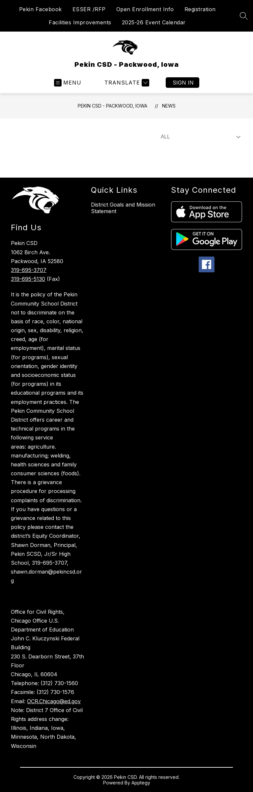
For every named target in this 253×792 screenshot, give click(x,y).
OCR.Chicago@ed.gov (54, 701)
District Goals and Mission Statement (123, 207)
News (169, 106)
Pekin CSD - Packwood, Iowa (112, 106)
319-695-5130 (28, 279)
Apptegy (140, 782)
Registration (200, 9)
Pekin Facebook (40, 9)
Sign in (183, 82)
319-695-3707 (28, 270)
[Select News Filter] (199, 137)
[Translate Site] (126, 83)
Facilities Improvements (80, 22)
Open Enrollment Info (145, 9)
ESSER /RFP (89, 9)
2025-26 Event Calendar (154, 22)
